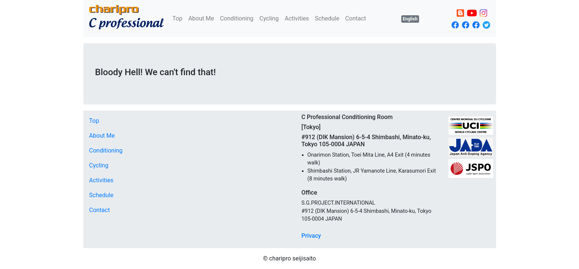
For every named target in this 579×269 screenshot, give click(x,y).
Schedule (327, 18)
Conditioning (236, 18)
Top (178, 18)
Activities (296, 18)
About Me (201, 18)
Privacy (311, 235)
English (410, 19)
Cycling (269, 18)
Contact (355, 18)
